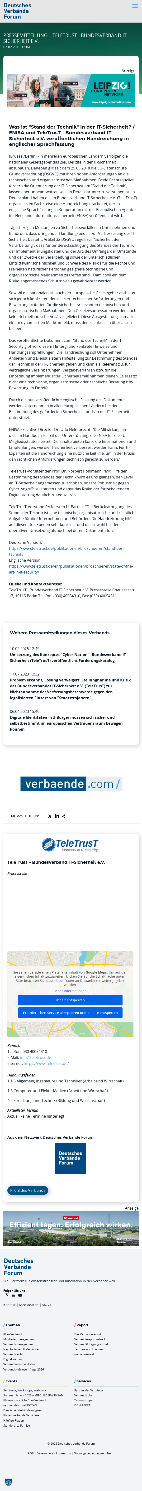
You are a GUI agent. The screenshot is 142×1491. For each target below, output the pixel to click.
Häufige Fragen (13, 1420)
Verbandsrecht (13, 1354)
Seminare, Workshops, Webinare (25, 1390)
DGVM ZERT (82, 1405)
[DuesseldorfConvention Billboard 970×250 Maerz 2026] (71, 1214)
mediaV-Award (84, 1354)
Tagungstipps (83, 1400)
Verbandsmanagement (18, 1344)
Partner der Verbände (88, 1390)
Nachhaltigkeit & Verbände (21, 1349)
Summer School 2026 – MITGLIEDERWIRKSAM (33, 1395)
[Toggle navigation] (136, 6)
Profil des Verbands (27, 1190)
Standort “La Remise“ (17, 1425)
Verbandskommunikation (19, 1364)
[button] (8, 1482)
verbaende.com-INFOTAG (20, 1405)
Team (110, 1453)
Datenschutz (45, 1453)
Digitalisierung (13, 1359)
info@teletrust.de (35, 1057)
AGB (31, 1453)
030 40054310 (35, 1051)
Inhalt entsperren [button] (70, 1000)
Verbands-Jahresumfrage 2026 (23, 1369)
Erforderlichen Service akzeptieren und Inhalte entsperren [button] (70, 1012)
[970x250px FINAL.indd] (71, 76)
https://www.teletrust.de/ (46, 1063)
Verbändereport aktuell (89, 1339)
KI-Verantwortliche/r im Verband (24, 1400)
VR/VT (46, 1305)
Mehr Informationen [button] (70, 991)
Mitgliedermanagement (19, 1339)
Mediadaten (28, 1305)
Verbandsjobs (83, 1395)
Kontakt (9, 1305)
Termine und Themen (88, 1349)
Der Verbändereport (87, 1334)
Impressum (63, 1453)
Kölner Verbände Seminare (21, 1415)
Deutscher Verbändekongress (23, 1410)
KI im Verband (12, 1334)
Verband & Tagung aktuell (91, 1344)
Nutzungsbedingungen (89, 1453)
